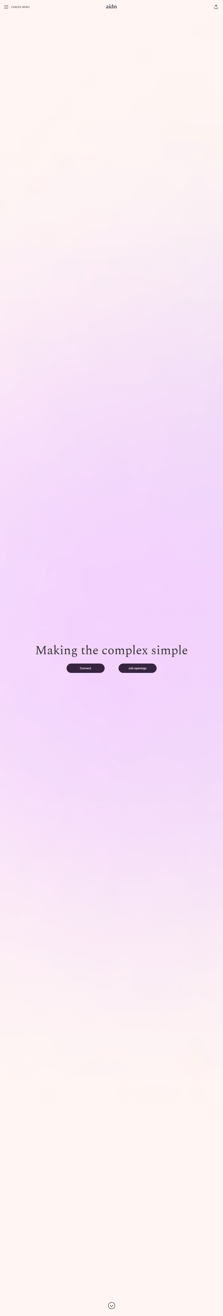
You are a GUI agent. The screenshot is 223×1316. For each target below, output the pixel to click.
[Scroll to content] (111, 1305)
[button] (216, 7)
